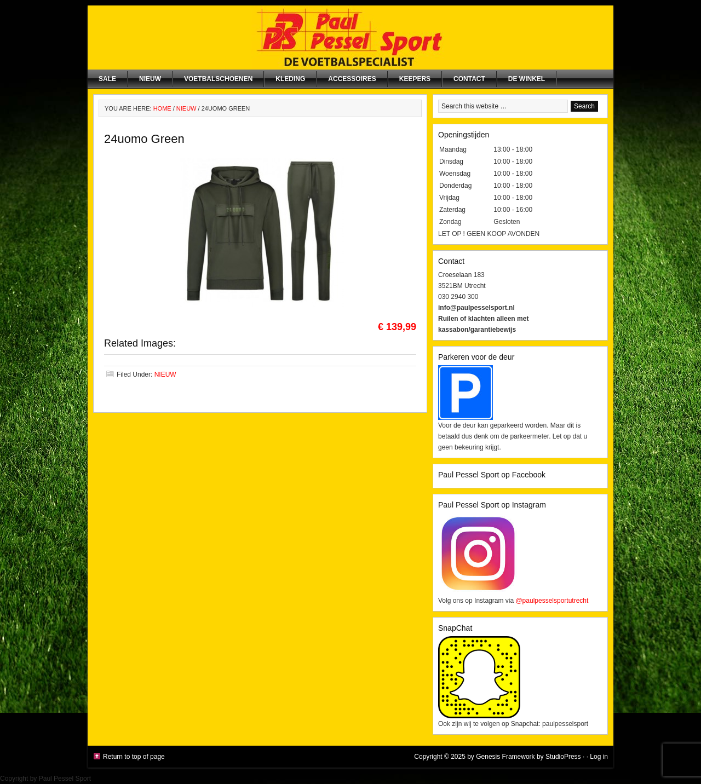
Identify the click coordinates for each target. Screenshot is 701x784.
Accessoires (352, 79)
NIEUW (150, 79)
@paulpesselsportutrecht (551, 600)
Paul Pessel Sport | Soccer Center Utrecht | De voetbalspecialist (350, 37)
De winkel (526, 79)
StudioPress (563, 756)
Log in (599, 756)
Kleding (290, 79)
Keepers (414, 79)
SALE (107, 79)
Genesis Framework (505, 756)
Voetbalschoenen (218, 79)
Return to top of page (134, 756)
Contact (469, 79)
